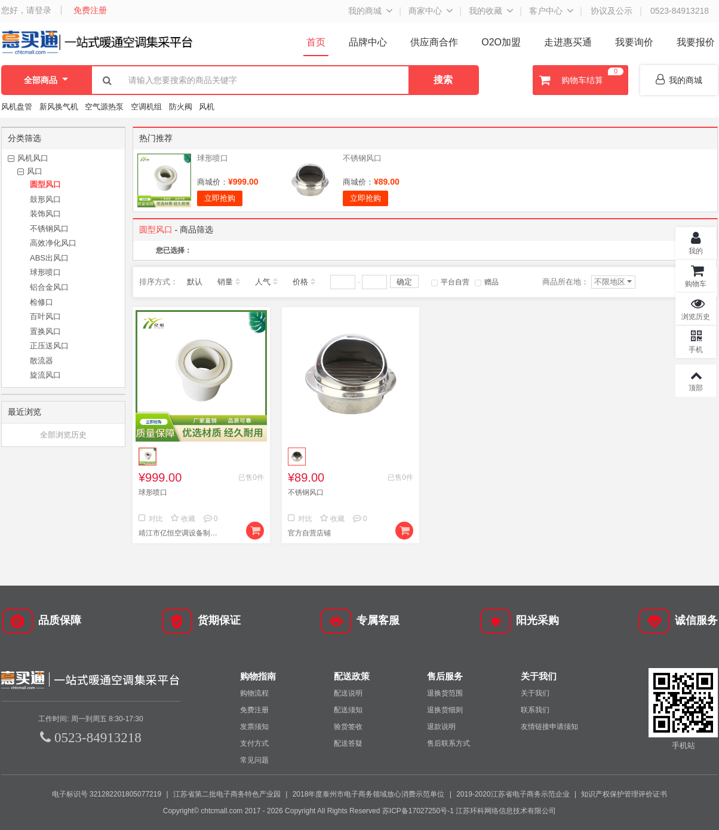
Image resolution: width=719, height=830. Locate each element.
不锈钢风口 (49, 228)
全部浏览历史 (63, 434)
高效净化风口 (53, 242)
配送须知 (348, 710)
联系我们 (535, 710)
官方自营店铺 (309, 533)
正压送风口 (49, 345)
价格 (300, 281)
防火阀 (180, 106)
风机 (206, 106)
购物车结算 (579, 80)
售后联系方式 (448, 743)
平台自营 (450, 282)
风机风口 (32, 158)
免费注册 (90, 10)
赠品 (487, 282)
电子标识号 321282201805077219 (106, 794)
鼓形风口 (45, 199)
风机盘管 (16, 106)
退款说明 (441, 726)
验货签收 (348, 726)
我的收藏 (485, 11)
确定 (404, 281)
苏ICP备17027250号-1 (418, 811)
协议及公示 (611, 11)
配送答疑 (348, 743)
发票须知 (254, 726)
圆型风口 (45, 184)
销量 (225, 281)
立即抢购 (219, 198)
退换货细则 (445, 710)
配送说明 (348, 693)
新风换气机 (60, 106)
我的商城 (365, 11)
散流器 (41, 360)
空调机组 (146, 106)
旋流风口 (45, 374)
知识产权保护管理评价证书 (624, 794)
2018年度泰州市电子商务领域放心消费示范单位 (369, 794)
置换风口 (45, 331)
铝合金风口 (49, 287)
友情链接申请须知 (549, 726)
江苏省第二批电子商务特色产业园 (227, 794)
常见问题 (254, 760)
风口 (34, 171)
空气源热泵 (104, 106)
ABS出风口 (49, 257)
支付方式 (254, 743)
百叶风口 (45, 316)
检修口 (41, 302)
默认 (194, 281)
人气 (263, 281)
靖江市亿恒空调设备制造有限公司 (180, 533)
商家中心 (425, 11)
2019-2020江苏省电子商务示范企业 (512, 794)
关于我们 (535, 693)
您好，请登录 (26, 10)
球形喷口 (45, 272)
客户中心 (546, 11)
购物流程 (254, 693)
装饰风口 (45, 213)
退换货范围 (445, 693)
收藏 (183, 518)
